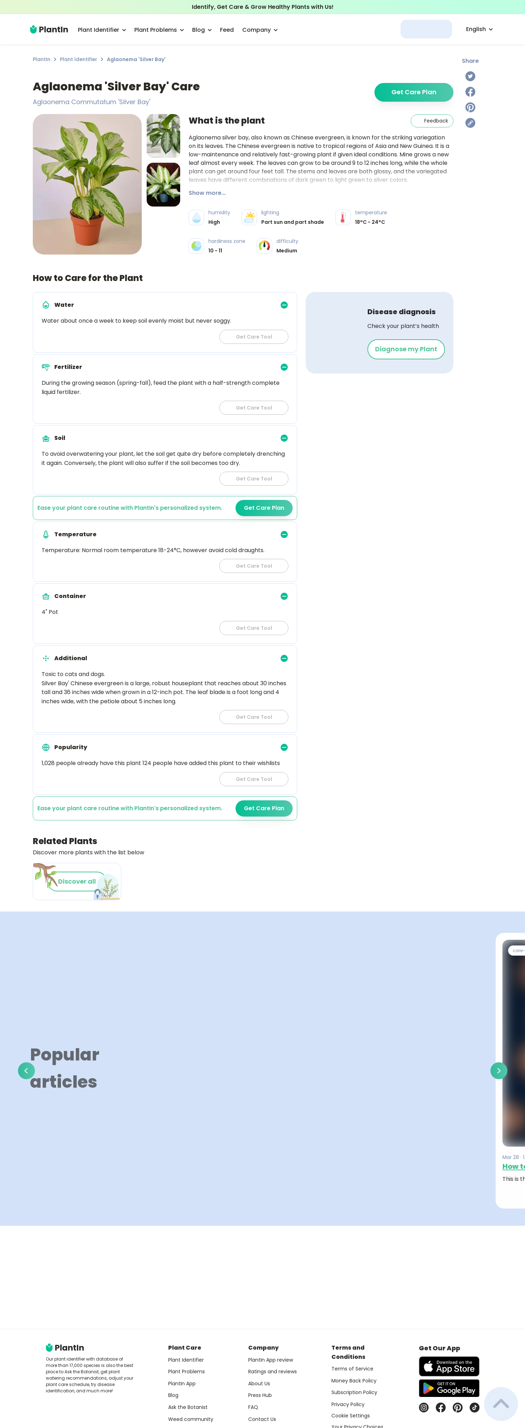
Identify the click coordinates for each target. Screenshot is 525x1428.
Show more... (207, 193)
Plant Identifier (78, 59)
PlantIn (41, 59)
